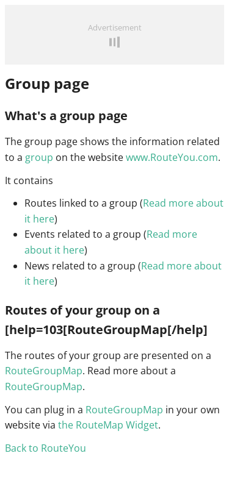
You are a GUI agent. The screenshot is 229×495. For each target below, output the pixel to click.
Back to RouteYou (45, 448)
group (39, 157)
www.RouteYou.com (172, 157)
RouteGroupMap (43, 370)
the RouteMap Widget (108, 425)
